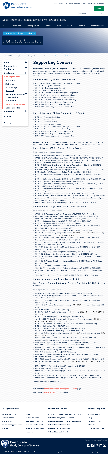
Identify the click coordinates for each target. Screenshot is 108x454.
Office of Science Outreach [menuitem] (58, 432)
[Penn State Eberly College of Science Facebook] (89, 446)
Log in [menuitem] (33, 452)
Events (8, 123)
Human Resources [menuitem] (32, 418)
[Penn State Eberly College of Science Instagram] (97, 446)
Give (99, 8)
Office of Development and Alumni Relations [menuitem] (64, 421)
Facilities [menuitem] (5, 428)
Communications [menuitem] (8, 418)
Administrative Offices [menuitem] (10, 414)
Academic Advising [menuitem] (94, 414)
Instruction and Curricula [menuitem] (34, 425)
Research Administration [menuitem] (34, 428)
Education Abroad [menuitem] (94, 421)
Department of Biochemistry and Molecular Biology (17, 56)
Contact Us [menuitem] (26, 452)
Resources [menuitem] (29, 432)
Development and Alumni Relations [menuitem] (75, 4)
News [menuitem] (55, 4)
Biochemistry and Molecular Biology (34, 19)
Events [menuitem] (61, 4)
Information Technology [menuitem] (34, 421)
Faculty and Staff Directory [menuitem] (96, 4)
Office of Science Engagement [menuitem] (59, 428)
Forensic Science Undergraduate (44, 56)
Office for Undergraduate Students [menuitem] (61, 418)
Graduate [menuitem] (17, 26)
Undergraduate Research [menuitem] (97, 428)
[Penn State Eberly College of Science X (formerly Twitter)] (93, 446)
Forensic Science (51, 392)
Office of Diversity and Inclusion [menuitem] (60, 425)
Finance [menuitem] (28, 414)
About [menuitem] (4, 26)
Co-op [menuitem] (90, 418)
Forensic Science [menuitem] (98, 26)
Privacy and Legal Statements (97, 452)
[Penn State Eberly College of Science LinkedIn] (101, 446)
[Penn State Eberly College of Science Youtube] (105, 446)
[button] (99, 9)
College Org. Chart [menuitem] (8, 452)
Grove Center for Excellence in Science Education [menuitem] (66, 414)
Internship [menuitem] (91, 425)
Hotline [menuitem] (18, 452)
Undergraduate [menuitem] (33, 26)
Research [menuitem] (81, 26)
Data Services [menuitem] (6, 421)
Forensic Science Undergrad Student (60, 389)
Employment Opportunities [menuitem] (12, 425)
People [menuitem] (48, 26)
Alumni (8, 116)
